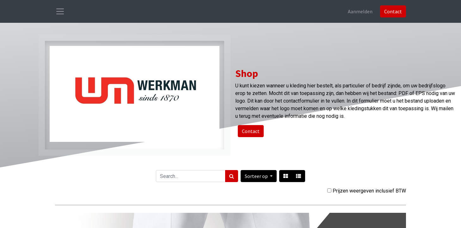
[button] (259, 176)
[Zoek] (231, 176)
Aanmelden (360, 11)
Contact (393, 11)
